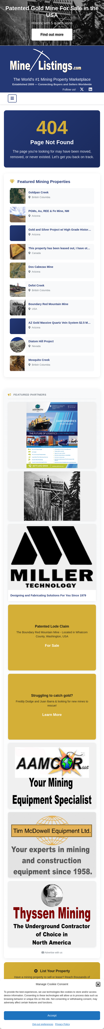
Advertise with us (52, 952)
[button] (98, 984)
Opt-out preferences (42, 1024)
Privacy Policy (62, 1024)
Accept (52, 1015)
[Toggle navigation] (12, 98)
